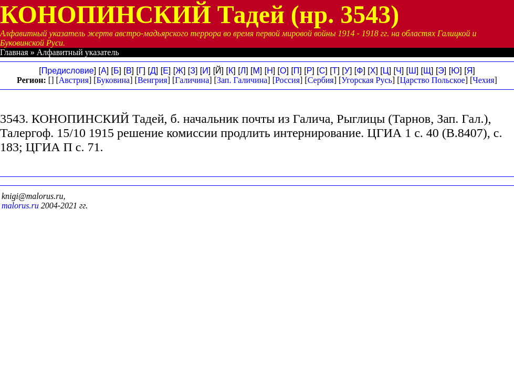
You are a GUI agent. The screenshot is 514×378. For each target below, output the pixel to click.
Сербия (321, 80)
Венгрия (152, 80)
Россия (287, 80)
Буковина (113, 80)
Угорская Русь (366, 80)
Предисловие (67, 70)
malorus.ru (20, 205)
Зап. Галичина (242, 80)
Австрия (74, 80)
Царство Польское (432, 80)
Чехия (483, 80)
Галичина (192, 80)
